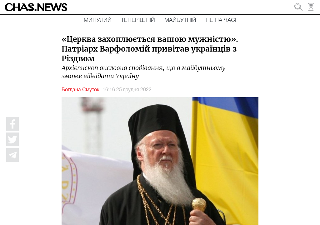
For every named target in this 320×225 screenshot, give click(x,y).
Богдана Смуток (80, 90)
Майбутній (180, 20)
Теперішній (138, 20)
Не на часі (221, 20)
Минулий (98, 20)
